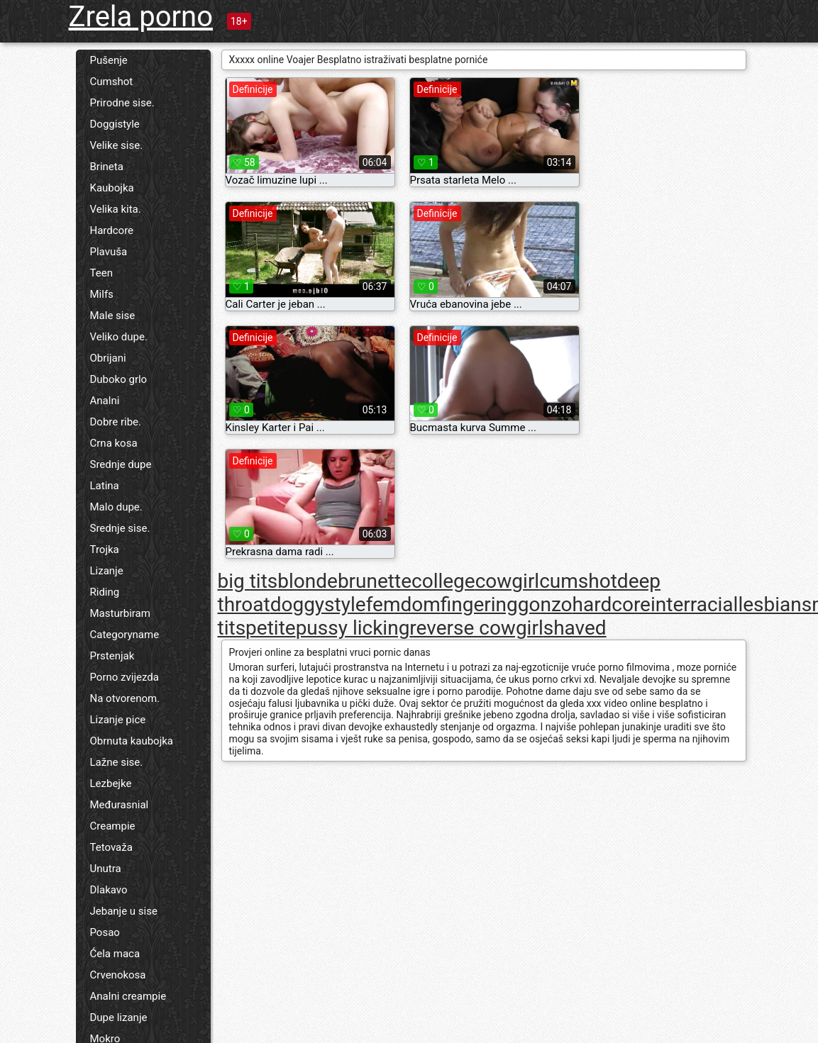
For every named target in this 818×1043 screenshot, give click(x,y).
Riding (105, 592)
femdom (403, 604)
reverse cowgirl (476, 628)
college (443, 581)
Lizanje (106, 570)
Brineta (106, 166)
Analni (105, 400)
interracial (694, 604)
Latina (104, 485)
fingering (479, 604)
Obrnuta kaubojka (132, 741)
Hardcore (112, 230)
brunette (374, 581)
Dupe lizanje (119, 1017)
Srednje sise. (120, 528)
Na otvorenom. (125, 698)
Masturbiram (120, 613)
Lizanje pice (118, 719)
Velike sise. (116, 145)
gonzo (545, 604)
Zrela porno (141, 16)
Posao (105, 932)
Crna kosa (114, 443)
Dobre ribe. (116, 421)
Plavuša (109, 251)
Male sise (113, 315)
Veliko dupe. (119, 336)
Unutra (105, 868)
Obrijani (108, 358)
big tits (248, 581)
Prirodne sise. (122, 102)
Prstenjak (112, 655)
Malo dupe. (116, 507)
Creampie (113, 826)
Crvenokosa (118, 975)
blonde (307, 581)
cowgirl (507, 581)
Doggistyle (115, 124)
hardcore (612, 604)
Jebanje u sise (123, 911)
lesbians (775, 604)
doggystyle (318, 604)
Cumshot (111, 81)
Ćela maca (115, 953)
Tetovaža (111, 847)
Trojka (104, 549)
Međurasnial (119, 804)
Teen (101, 273)
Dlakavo (109, 889)
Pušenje (109, 60)
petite (270, 628)
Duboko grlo (119, 379)
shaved (575, 628)
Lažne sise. (116, 762)
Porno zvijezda (124, 677)
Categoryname (125, 634)
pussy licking (353, 628)
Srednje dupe (121, 464)
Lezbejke (111, 783)
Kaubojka (112, 188)
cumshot (578, 581)
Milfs (102, 294)
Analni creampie (128, 996)
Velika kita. (115, 209)
